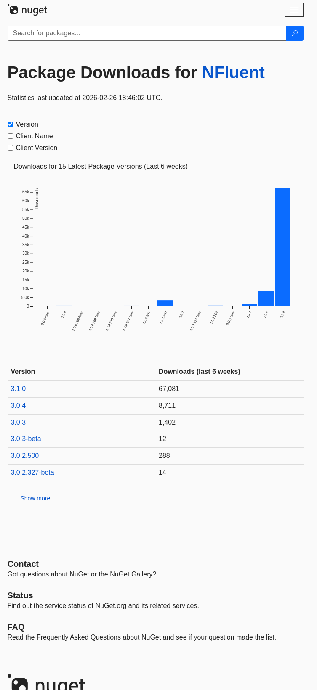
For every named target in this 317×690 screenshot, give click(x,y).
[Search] (295, 33)
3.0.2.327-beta (32, 472)
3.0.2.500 (25, 455)
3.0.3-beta (26, 438)
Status (20, 595)
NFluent (233, 72)
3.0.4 (18, 405)
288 (164, 455)
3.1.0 (18, 388)
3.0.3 (18, 422)
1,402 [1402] (167, 422)
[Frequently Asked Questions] (16, 627)
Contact (23, 563)
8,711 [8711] (167, 405)
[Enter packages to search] (147, 33)
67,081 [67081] (169, 388)
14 (162, 472)
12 (162, 438)
